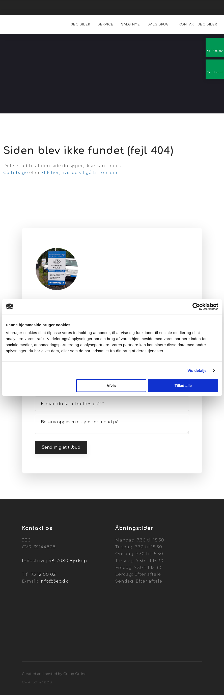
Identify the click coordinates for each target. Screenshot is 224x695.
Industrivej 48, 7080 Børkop (54, 560)
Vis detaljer (198, 370)
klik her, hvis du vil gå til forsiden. (80, 172)
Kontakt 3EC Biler (198, 24)
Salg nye (130, 24)
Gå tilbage (15, 172)
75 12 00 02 (43, 574)
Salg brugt (159, 24)
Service (106, 24)
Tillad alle (183, 385)
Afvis (111, 385)
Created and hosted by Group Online (54, 674)
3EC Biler (80, 24)
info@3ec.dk (53, 581)
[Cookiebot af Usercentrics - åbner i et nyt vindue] (196, 306)
